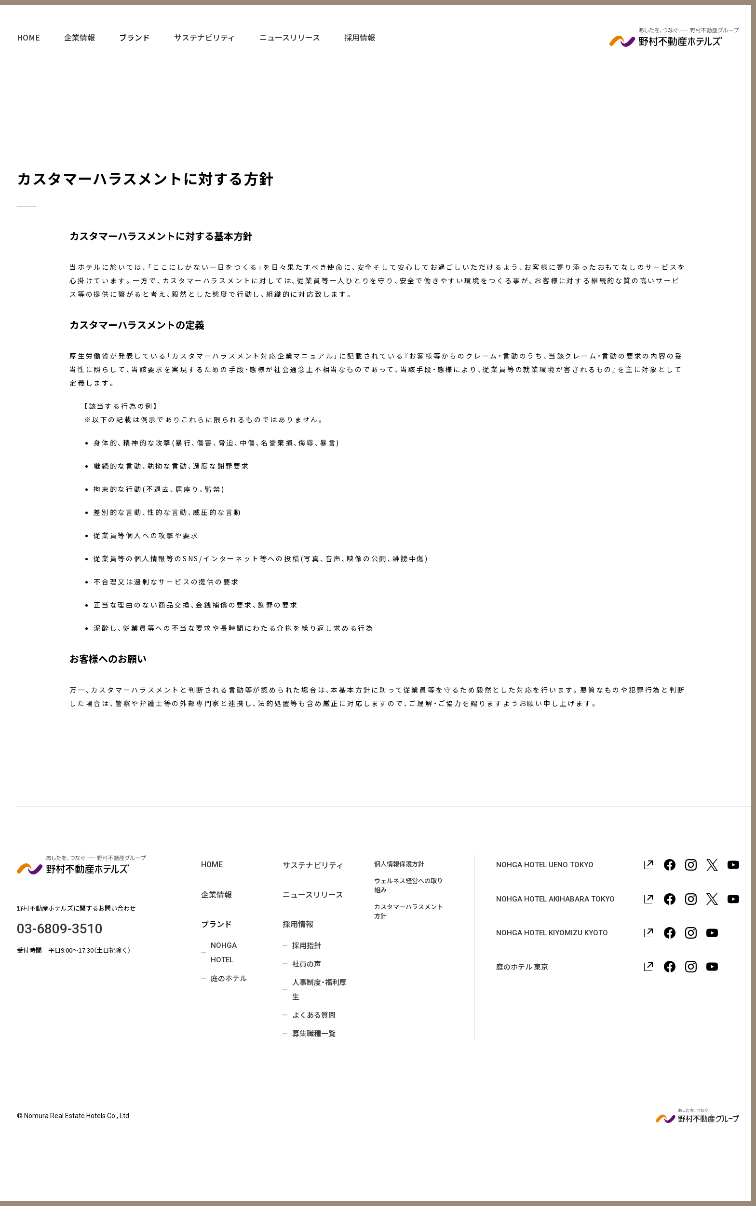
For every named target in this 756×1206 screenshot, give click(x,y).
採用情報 (359, 48)
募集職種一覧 (314, 1033)
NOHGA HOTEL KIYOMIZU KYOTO (552, 933)
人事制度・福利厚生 (319, 989)
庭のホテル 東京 (522, 966)
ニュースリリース (289, 48)
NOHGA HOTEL (224, 952)
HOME (28, 48)
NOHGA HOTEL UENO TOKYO (545, 864)
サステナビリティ (204, 48)
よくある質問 (314, 1015)
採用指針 (306, 945)
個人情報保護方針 (399, 863)
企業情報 (79, 48)
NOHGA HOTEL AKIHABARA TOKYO (555, 899)
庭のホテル (229, 978)
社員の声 (306, 963)
